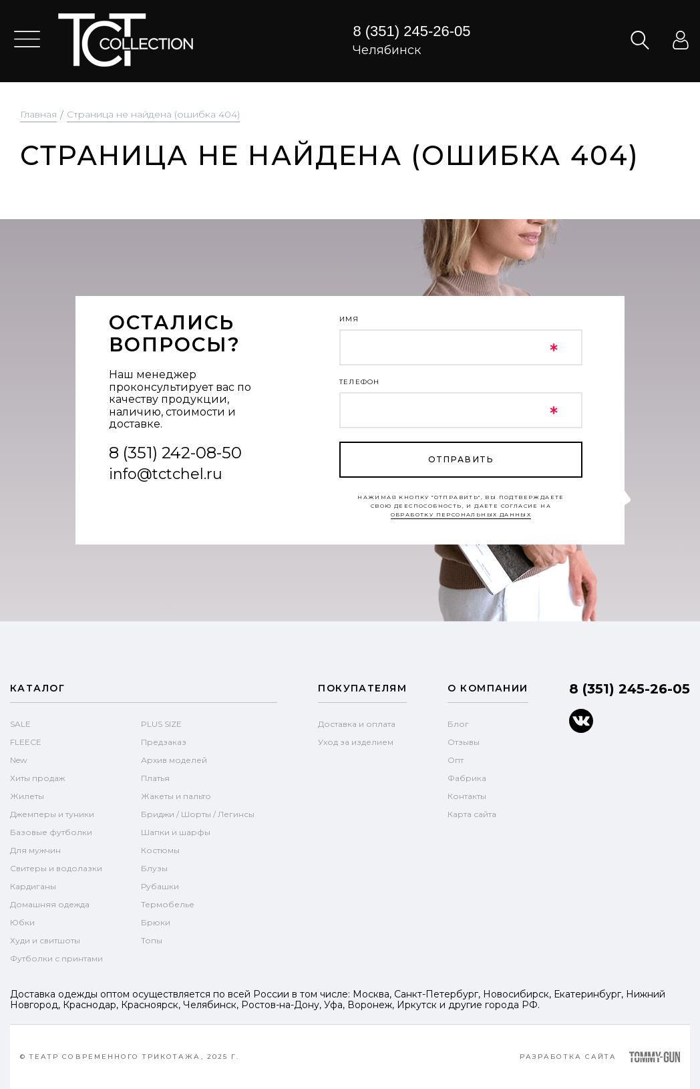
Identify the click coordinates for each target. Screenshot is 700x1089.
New (18, 760)
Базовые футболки (51, 832)
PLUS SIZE (161, 724)
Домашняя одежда (50, 904)
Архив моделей (174, 760)
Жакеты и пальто (176, 796)
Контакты (467, 796)
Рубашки (160, 886)
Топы (151, 940)
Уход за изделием (355, 742)
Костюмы (160, 850)
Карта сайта (472, 814)
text (125, 40)
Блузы (154, 868)
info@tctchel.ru (165, 474)
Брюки (155, 922)
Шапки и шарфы (175, 832)
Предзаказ (163, 742)
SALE (20, 724)
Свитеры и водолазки (56, 868)
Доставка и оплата (356, 724)
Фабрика (467, 778)
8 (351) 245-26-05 (411, 31)
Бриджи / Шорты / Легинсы (197, 814)
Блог (458, 724)
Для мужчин (35, 850)
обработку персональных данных (461, 514)
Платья (155, 778)
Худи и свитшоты (45, 940)
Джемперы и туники (52, 814)
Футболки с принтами (56, 958)
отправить (461, 459)
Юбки (22, 922)
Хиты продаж (37, 778)
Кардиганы (33, 886)
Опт (456, 760)
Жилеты (27, 796)
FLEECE (25, 742)
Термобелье (167, 904)
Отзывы (464, 742)
